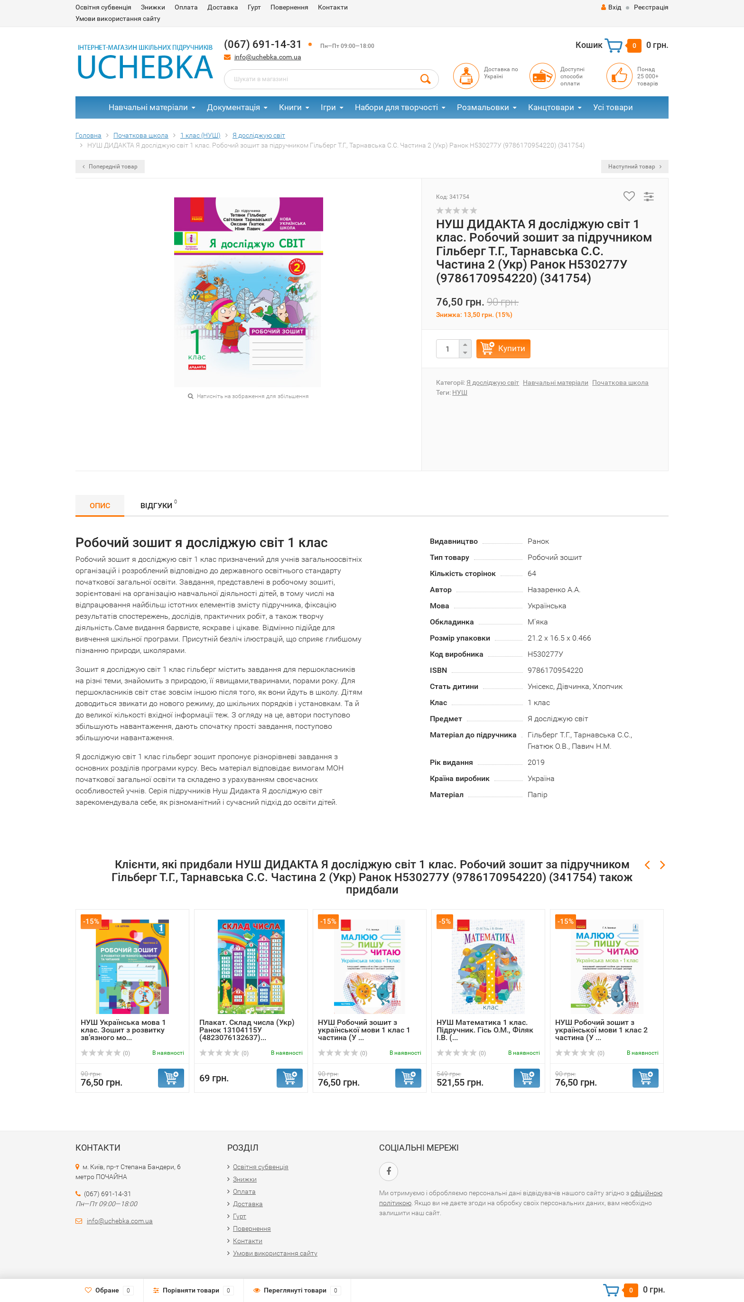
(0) (105, 1053)
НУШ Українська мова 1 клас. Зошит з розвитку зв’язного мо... (123, 1030)
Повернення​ (289, 7)
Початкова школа (620, 382)
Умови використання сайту (117, 18)
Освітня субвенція (103, 7)
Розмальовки (483, 107)
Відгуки (158, 504)
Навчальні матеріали (148, 107)
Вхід (611, 7)
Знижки (153, 7)
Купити (511, 348)
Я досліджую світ (492, 382)
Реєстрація (651, 7)
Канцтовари (551, 107)
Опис (100, 505)
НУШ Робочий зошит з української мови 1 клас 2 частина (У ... (601, 1030)
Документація (233, 107)
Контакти (333, 7)
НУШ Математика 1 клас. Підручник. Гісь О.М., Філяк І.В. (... (485, 1030)
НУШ (459, 392)
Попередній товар (110, 166)
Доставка (222, 7)
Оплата (186, 7)
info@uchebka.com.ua (267, 57)
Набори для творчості (396, 107)
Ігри (328, 107)
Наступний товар (634, 166)
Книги (290, 107)
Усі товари (613, 107)
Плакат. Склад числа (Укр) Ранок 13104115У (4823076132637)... (247, 1030)
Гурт (254, 7)
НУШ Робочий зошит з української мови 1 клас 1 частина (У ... (364, 1030)
